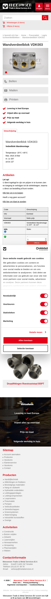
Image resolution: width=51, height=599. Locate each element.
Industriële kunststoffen (14, 517)
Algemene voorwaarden (17, 585)
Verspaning (9, 545)
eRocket (25, 592)
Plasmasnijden (10, 548)
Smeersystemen (11, 512)
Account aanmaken (12, 454)
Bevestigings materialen (14, 485)
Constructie (9, 531)
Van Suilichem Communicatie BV (22, 590)
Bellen (10, 81)
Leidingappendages (12, 493)
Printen (11, 99)
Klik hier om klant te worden (14, 202)
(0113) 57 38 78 (17, 566)
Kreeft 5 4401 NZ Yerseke (22, 564)
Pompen (8, 504)
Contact (7, 468)
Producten (8, 457)
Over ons (17, 583)
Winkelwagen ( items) (14, 23)
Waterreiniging (10, 515)
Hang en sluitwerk (12, 487)
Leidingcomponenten (13, 496)
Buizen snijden (10, 534)
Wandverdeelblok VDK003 (33, 37)
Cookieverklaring (37, 585)
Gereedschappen (11, 509)
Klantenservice (10, 463)
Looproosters (10, 498)
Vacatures (8, 460)
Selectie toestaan (25, 348)
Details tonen (35, 332)
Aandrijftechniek (11, 479)
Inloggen (39, 8)
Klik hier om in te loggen (13, 193)
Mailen (11, 90)
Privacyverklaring (30, 583)
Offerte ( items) (11, 26)
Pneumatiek (34, 35)
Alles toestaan (26, 340)
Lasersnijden (9, 540)
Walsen (7, 551)
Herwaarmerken (11, 542)
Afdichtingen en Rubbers (14, 482)
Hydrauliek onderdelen (14, 490)
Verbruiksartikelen (12, 507)
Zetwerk (7, 537)
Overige (7, 520)
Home (23, 35)
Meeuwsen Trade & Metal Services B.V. (30, 580)
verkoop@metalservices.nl (22, 569)
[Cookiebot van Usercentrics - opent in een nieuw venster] (36, 249)
